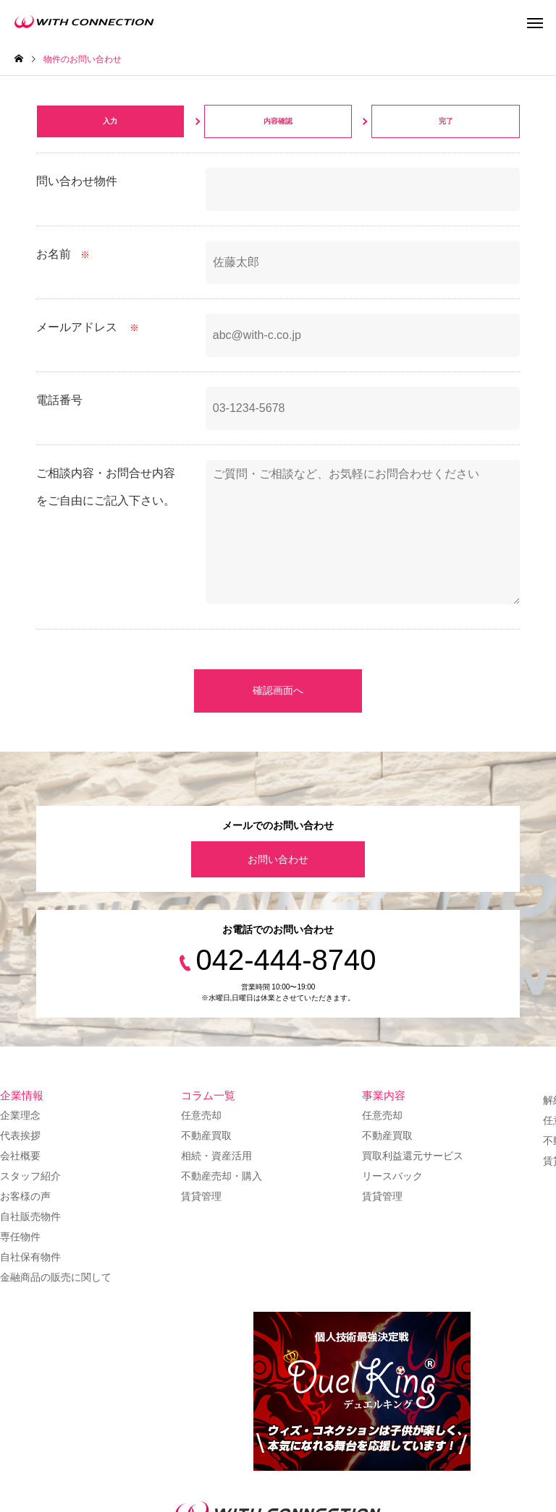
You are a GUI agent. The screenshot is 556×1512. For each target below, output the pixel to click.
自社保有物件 (30, 1257)
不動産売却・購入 (221, 1176)
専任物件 (20, 1236)
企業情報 (21, 1095)
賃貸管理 (201, 1196)
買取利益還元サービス (412, 1155)
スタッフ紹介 (30, 1176)
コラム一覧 (208, 1095)
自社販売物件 (30, 1216)
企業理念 (20, 1115)
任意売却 (201, 1115)
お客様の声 (25, 1196)
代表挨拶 (20, 1135)
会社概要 (20, 1155)
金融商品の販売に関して (55, 1277)
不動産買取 (206, 1135)
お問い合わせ (278, 859)
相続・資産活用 (216, 1155)
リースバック (392, 1176)
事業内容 (383, 1095)
